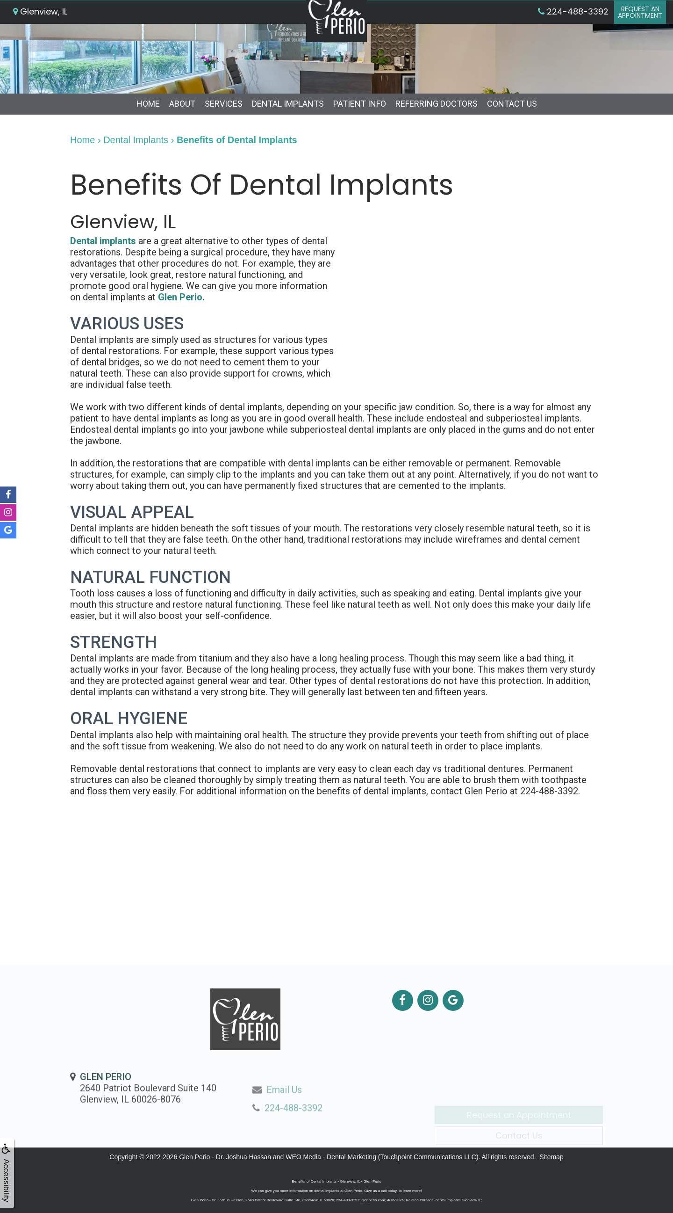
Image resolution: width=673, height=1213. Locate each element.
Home (148, 104)
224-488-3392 (549, 791)
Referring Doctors (436, 104)
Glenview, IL (40, 30)
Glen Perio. (181, 297)
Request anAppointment (638, 31)
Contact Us (512, 104)
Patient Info (359, 104)
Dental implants (103, 241)
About (182, 104)
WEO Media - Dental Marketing (331, 1157)
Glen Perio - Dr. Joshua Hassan (225, 1157)
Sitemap (551, 1157)
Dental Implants (288, 104)
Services (224, 104)
